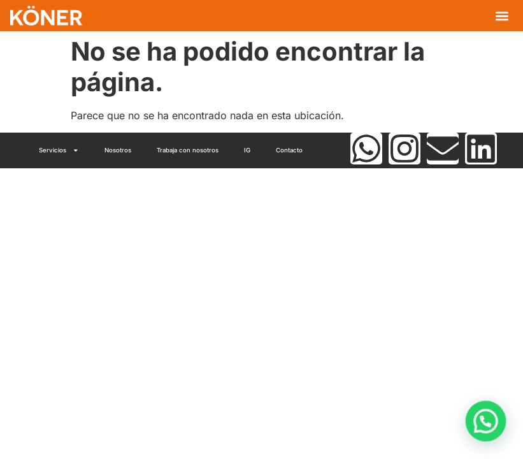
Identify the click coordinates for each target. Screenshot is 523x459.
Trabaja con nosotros (188, 150)
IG (247, 150)
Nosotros (117, 150)
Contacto (289, 150)
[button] (502, 15)
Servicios (59, 150)
